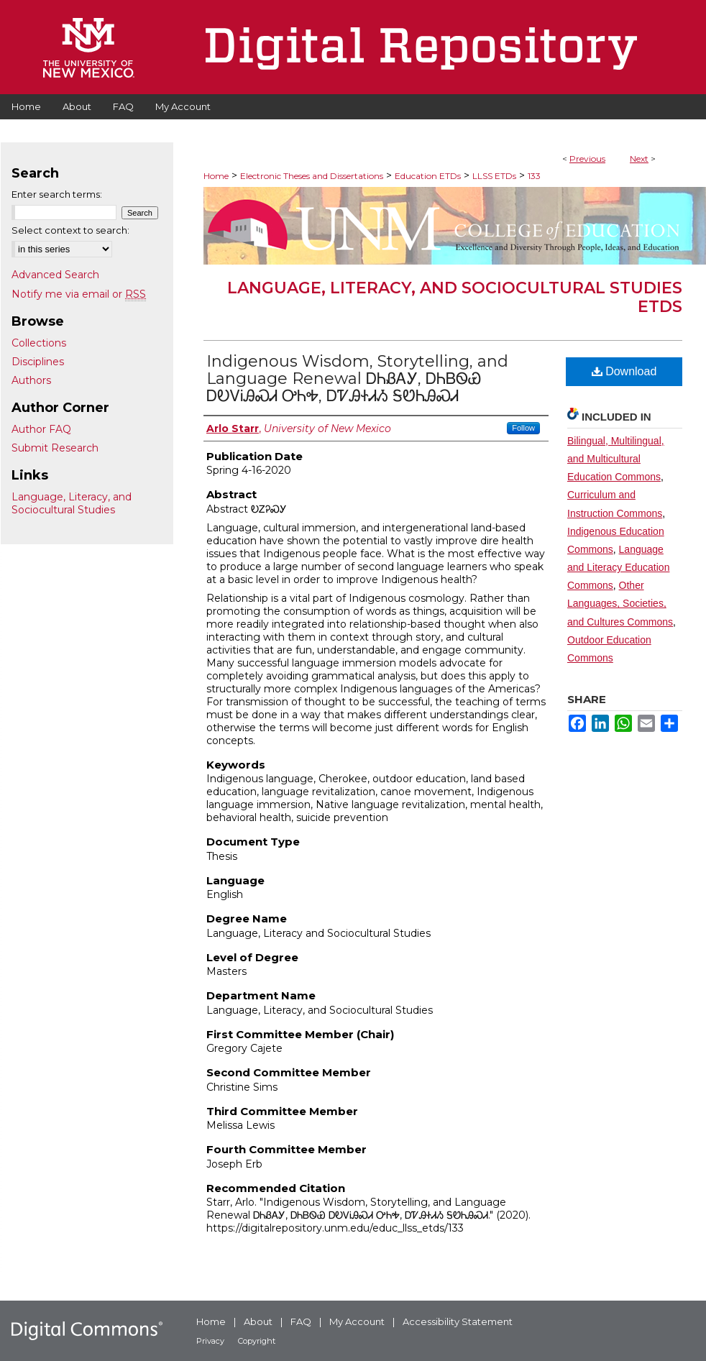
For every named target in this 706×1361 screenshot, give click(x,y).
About (258, 1321)
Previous (587, 158)
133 (534, 175)
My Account (357, 1321)
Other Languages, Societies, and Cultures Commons (620, 603)
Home (216, 175)
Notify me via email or (79, 294)
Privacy (210, 1341)
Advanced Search (55, 274)
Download (624, 371)
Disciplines (38, 361)
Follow (523, 427)
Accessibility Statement (458, 1321)
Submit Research (55, 447)
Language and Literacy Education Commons (618, 567)
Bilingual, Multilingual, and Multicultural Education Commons (615, 458)
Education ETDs (428, 175)
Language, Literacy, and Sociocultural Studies (72, 503)
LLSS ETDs (494, 175)
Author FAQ (41, 429)
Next (639, 158)
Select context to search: (70, 230)
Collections (39, 342)
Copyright (256, 1341)
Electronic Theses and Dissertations (311, 175)
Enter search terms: (57, 194)
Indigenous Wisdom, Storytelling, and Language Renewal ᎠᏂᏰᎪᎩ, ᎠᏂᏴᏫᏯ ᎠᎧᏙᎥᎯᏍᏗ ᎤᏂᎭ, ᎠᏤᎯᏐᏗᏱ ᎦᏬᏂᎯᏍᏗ (357, 378)
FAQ (300, 1321)
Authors (31, 380)
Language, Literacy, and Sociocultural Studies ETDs (454, 297)
